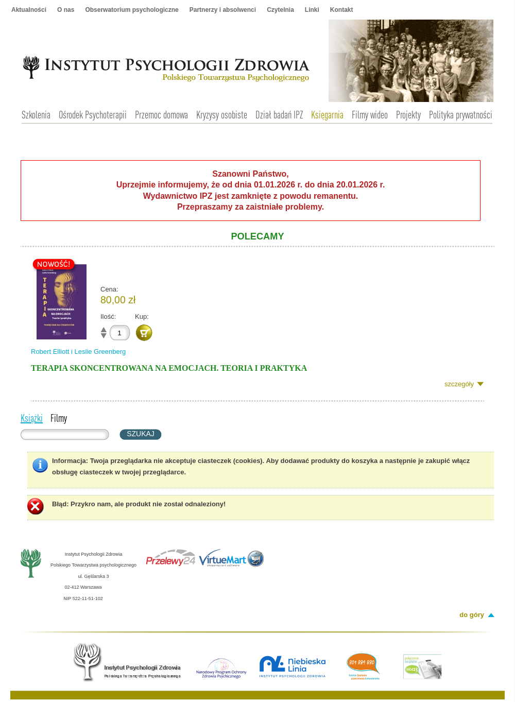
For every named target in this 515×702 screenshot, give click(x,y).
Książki (32, 417)
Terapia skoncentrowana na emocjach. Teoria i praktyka (169, 368)
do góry (471, 615)
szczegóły (459, 384)
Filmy (58, 417)
